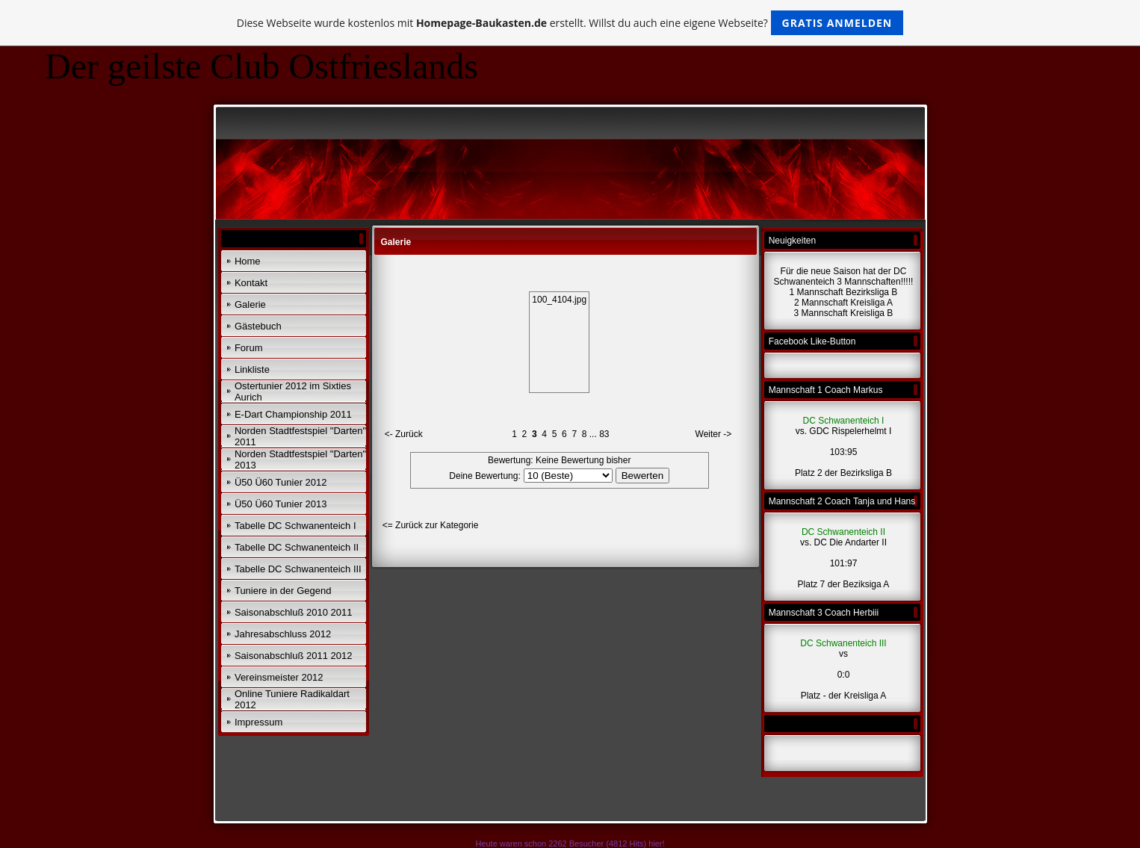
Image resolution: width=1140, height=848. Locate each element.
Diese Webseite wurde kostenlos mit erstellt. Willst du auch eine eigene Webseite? (570, 22)
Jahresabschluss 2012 (283, 634)
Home (248, 261)
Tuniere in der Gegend (283, 590)
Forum (249, 347)
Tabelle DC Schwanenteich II (297, 547)
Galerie (250, 304)
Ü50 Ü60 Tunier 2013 (281, 504)
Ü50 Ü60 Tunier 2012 (281, 482)
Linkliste (252, 369)
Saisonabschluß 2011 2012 (294, 655)
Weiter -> (714, 434)
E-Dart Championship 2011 (293, 414)
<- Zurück (404, 434)
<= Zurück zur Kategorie (430, 525)
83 (604, 434)
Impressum (258, 722)
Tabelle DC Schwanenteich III (298, 569)
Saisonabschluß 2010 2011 (294, 612)
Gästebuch (258, 326)
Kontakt (251, 282)
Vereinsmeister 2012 (279, 677)
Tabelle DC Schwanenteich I (295, 525)
